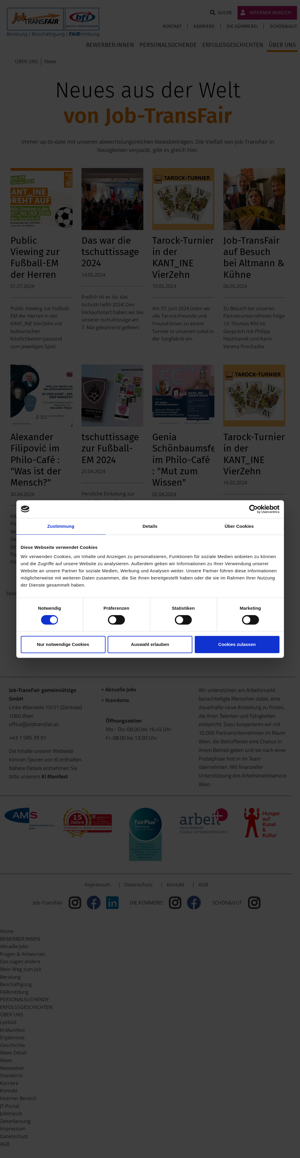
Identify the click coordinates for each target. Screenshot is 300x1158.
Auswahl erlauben (150, 644)
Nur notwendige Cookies (63, 644)
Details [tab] (150, 526)
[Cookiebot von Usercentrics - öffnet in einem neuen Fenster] (253, 509)
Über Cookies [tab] (239, 526)
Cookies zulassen (237, 644)
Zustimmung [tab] (60, 526)
